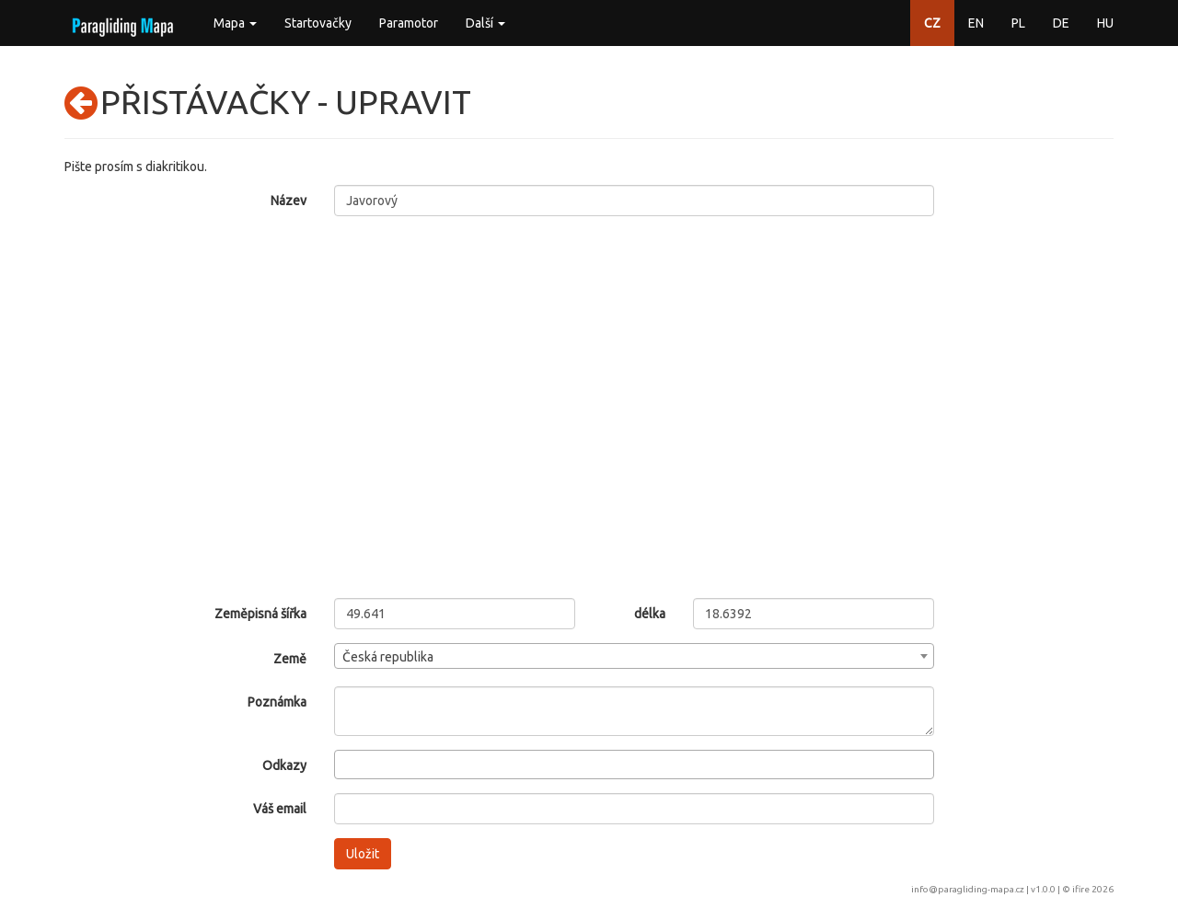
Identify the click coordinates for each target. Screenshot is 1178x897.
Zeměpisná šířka (260, 613)
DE (1061, 23)
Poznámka (277, 702)
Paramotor (408, 23)
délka (649, 613)
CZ (932, 23)
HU (1105, 23)
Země (289, 658)
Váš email (279, 808)
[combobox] (634, 656)
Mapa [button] (235, 23)
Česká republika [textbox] (387, 657)
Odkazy (284, 765)
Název (288, 200)
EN (976, 23)
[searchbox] (345, 763)
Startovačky (318, 23)
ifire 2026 (1093, 889)
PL (1018, 23)
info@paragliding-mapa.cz (967, 889)
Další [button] (485, 23)
